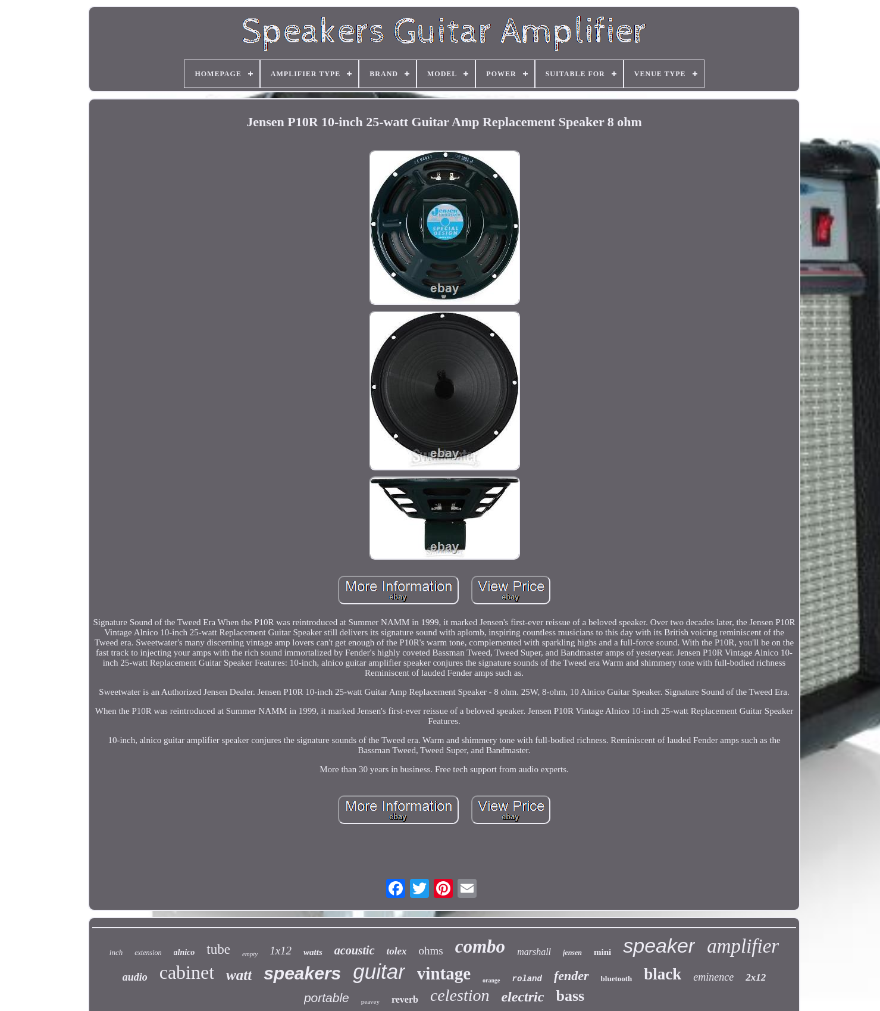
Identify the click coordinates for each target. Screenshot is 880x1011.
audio (135, 977)
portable (326, 997)
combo (480, 946)
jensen (572, 952)
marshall (534, 952)
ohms (431, 950)
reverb (405, 999)
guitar (379, 971)
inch (116, 952)
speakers (302, 973)
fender (571, 975)
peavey (370, 1001)
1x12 (281, 950)
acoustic (354, 950)
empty (250, 953)
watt (239, 975)
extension (147, 952)
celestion (460, 995)
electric (522, 996)
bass (570, 995)
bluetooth (616, 978)
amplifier (743, 946)
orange (491, 980)
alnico (184, 952)
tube (218, 949)
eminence (713, 977)
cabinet (186, 972)
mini (602, 952)
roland (527, 979)
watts (312, 952)
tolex (397, 951)
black (662, 974)
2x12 (756, 977)
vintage (444, 973)
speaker (659, 945)
